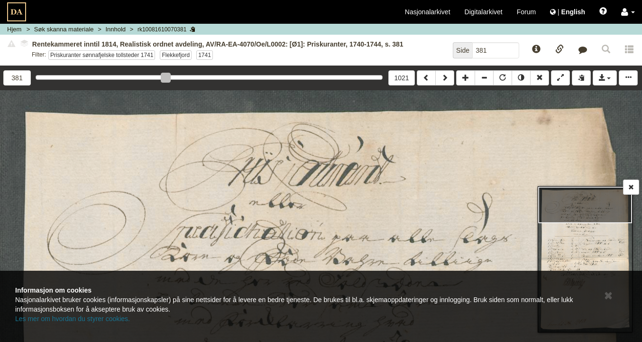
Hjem (14, 29)
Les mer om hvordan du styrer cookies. (72, 319)
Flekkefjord (176, 55)
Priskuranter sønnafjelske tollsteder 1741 (101, 55)
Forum (526, 12)
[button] (628, 12)
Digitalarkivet (484, 12)
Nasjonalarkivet (427, 12)
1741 (204, 55)
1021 (401, 78)
